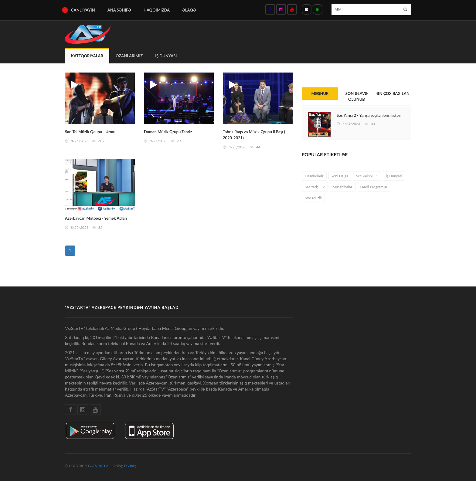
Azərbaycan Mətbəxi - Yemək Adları (96, 218)
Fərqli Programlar (373, 187)
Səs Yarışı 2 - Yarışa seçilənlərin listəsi (369, 115)
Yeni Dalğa (340, 176)
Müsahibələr (342, 187)
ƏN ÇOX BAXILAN (393, 93)
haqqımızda (157, 10)
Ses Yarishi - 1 (367, 176)
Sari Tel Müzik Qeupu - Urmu (90, 131)
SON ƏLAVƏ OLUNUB (356, 96)
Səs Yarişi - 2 (315, 187)
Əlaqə (189, 10)
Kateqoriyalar (87, 55)
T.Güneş (130, 465)
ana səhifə (119, 10)
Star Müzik (313, 197)
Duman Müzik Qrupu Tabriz (168, 131)
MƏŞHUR (320, 93)
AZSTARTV (99, 465)
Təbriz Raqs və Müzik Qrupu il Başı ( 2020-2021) (254, 134)
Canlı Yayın (83, 10)
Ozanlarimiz (129, 55)
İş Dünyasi (166, 55)
